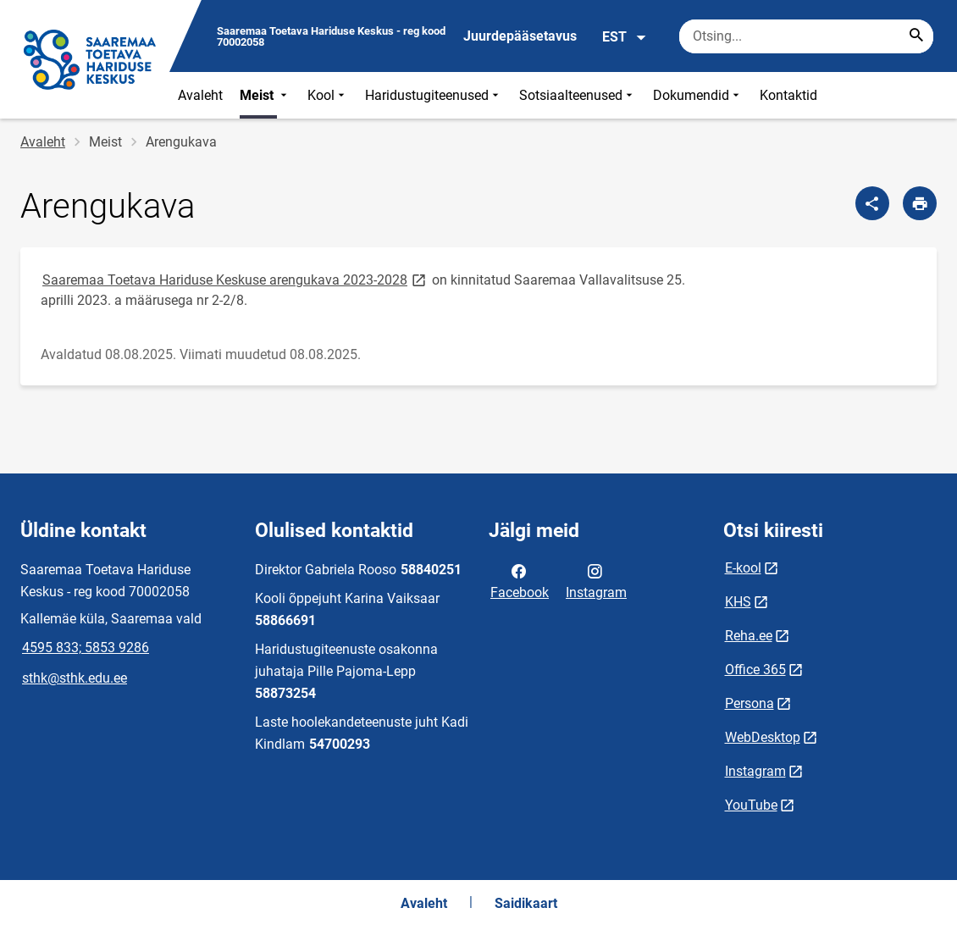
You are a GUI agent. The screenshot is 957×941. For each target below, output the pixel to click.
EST (624, 37)
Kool (327, 95)
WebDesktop (762, 737)
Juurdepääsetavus (520, 36)
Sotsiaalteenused (577, 95)
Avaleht (200, 95)
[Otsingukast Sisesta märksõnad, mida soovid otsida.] (806, 36)
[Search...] (916, 36)
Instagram (596, 580)
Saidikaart (526, 903)
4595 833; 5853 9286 (85, 647)
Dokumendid (698, 95)
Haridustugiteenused (433, 95)
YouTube (751, 805)
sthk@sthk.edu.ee (74, 678)
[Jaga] (872, 203)
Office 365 (755, 669)
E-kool (743, 568)
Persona (749, 703)
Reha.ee (748, 636)
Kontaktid (788, 95)
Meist (265, 95)
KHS (738, 602)
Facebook (519, 580)
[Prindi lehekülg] (920, 203)
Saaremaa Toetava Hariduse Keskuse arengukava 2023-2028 (235, 279)
